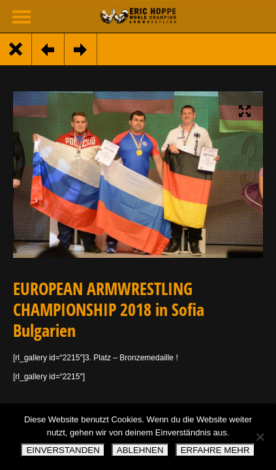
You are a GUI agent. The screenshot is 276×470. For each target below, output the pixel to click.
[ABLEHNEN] (259, 436)
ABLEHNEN (140, 450)
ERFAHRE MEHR (215, 450)
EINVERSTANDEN (62, 450)
